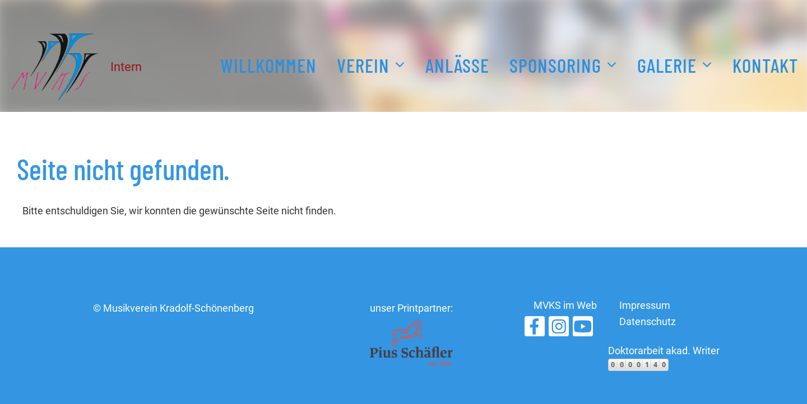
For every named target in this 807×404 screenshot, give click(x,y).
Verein (371, 63)
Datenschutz (647, 321)
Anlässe (457, 65)
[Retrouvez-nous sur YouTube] (583, 329)
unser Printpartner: (411, 308)
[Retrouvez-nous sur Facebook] (535, 329)
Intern (126, 67)
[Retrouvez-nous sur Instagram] (559, 329)
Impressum (644, 305)
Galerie (674, 63)
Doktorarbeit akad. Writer (664, 350)
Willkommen (268, 65)
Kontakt (765, 65)
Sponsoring (563, 63)
